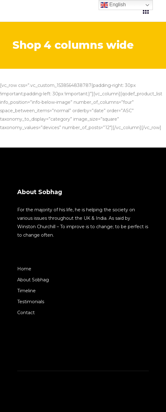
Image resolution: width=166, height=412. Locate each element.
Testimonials (30, 301)
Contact (26, 312)
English (113, 5)
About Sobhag (33, 280)
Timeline (26, 291)
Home (24, 269)
